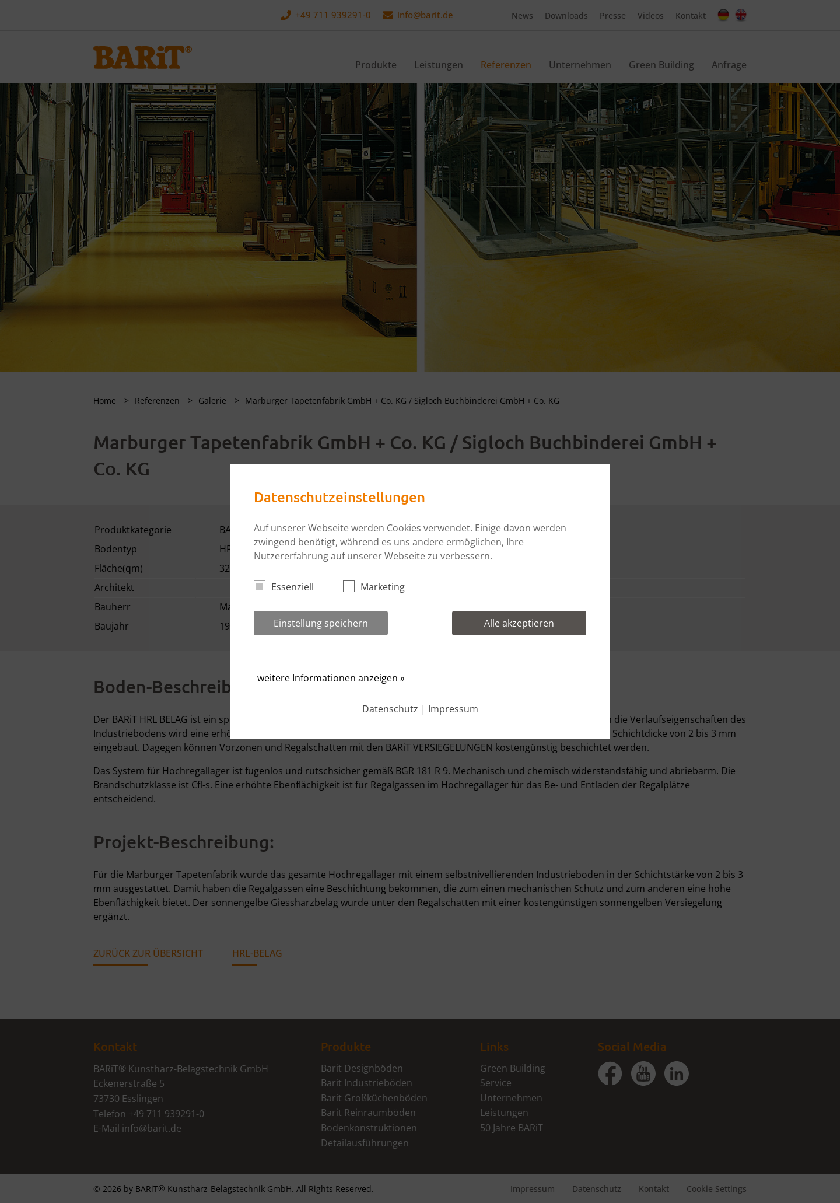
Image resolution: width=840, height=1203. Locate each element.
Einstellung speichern (321, 623)
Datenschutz (390, 708)
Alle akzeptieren (519, 623)
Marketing (379, 586)
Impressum (453, 708)
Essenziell (289, 586)
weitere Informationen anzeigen (331, 678)
